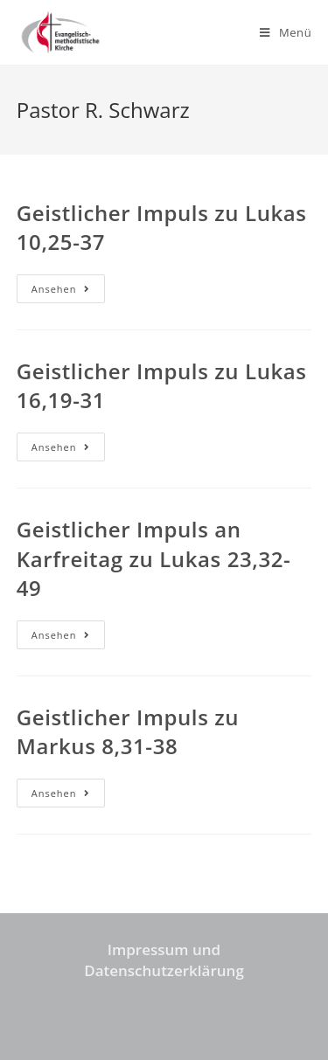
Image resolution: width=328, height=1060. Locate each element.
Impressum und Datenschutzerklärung (164, 959)
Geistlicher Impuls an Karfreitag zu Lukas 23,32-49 (154, 558)
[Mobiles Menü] (285, 32)
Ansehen (68, 292)
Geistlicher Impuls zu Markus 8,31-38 (128, 732)
